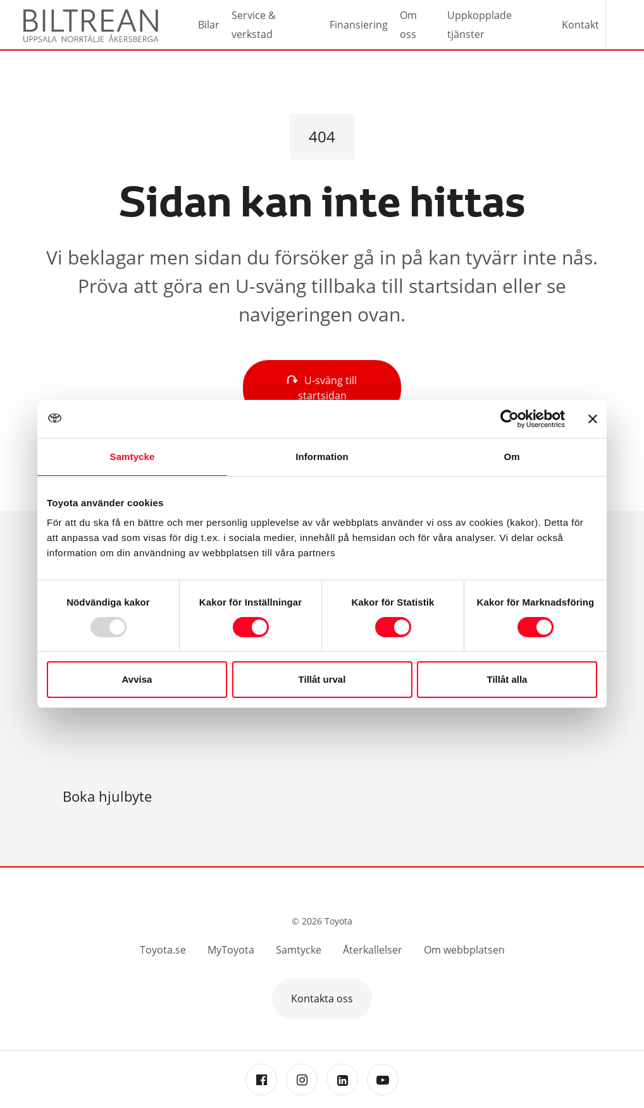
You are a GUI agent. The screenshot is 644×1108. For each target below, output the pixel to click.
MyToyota (230, 950)
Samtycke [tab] (132, 456)
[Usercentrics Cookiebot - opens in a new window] (509, 418)
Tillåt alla (507, 679)
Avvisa (137, 679)
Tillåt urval (322, 679)
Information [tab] (322, 456)
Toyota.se (163, 950)
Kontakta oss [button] (322, 998)
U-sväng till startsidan (322, 387)
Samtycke (298, 950)
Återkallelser (372, 950)
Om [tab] (511, 456)
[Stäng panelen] (592, 418)
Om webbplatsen (464, 950)
